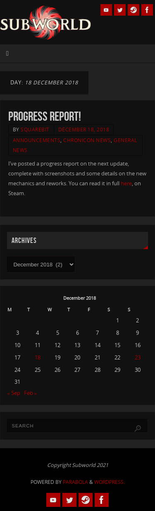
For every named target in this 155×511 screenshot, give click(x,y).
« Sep (13, 393)
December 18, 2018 (84, 129)
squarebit (35, 129)
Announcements (37, 140)
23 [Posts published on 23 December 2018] (138, 357)
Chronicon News (87, 140)
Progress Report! (44, 116)
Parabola (75, 481)
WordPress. (109, 481)
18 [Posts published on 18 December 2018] (38, 357)
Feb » (30, 393)
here (126, 183)
